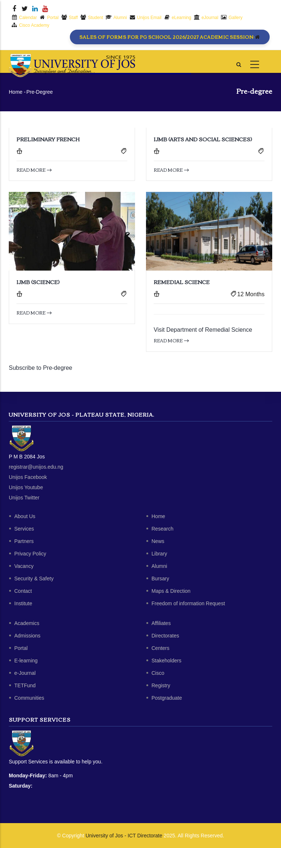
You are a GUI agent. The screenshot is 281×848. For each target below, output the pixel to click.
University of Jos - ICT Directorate (124, 835)
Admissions (27, 636)
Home (15, 92)
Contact (23, 591)
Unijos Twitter (24, 498)
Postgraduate (166, 698)
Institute (23, 603)
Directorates (165, 636)
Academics (26, 623)
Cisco (157, 673)
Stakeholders (166, 660)
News (157, 541)
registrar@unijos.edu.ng (36, 467)
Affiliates (161, 623)
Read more (34, 169)
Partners (24, 541)
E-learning (26, 660)
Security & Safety (33, 578)
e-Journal (24, 673)
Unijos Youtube (26, 487)
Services (24, 529)
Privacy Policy (30, 554)
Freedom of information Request (188, 603)
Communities (29, 698)
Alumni (159, 566)
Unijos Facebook (28, 477)
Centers (160, 648)
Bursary (160, 578)
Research (162, 529)
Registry (160, 685)
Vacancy (24, 566)
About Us (24, 516)
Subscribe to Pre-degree (40, 368)
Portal (21, 648)
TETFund (24, 685)
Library (159, 554)
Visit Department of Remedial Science (203, 330)
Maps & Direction (171, 591)
